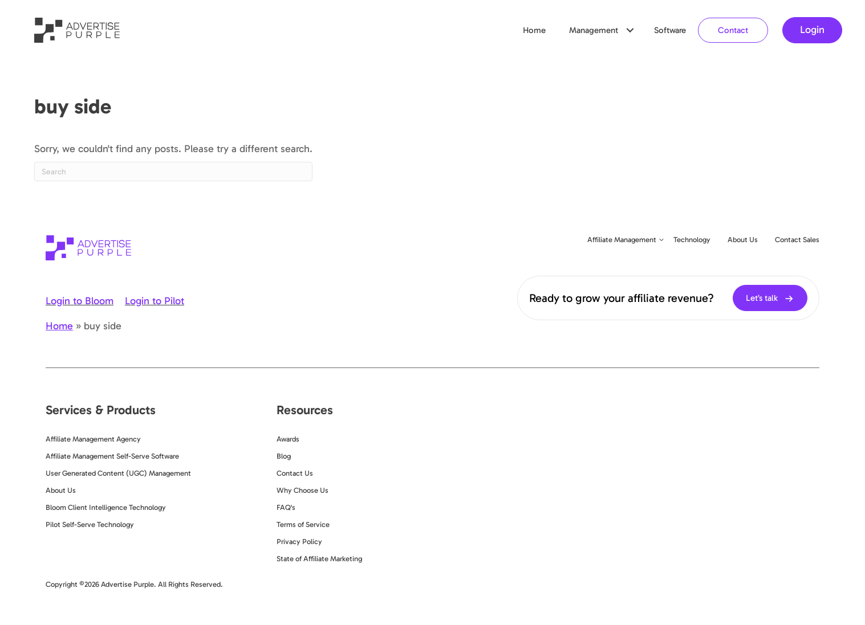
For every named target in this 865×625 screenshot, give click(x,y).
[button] (630, 30)
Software (670, 30)
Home (534, 30)
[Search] (173, 171)
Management (593, 30)
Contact (733, 30)
